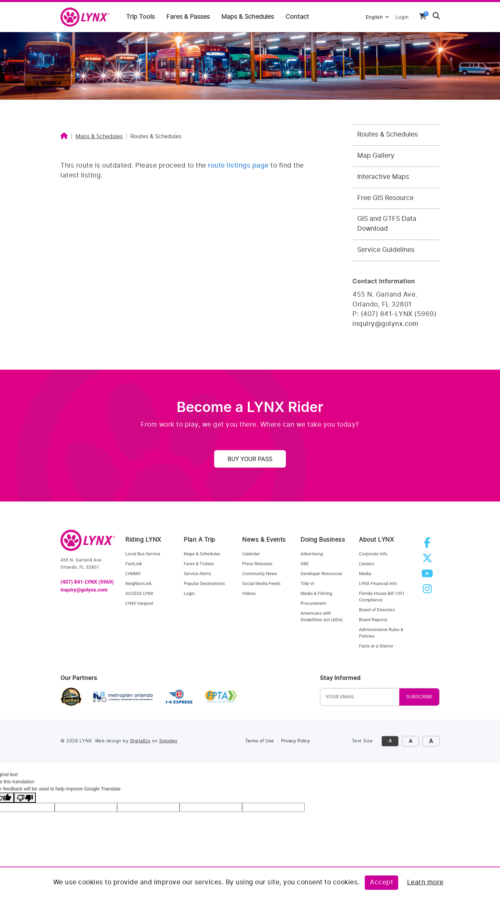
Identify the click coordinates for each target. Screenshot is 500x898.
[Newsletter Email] (366, 696)
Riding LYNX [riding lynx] (143, 540)
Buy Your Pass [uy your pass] (250, 458)
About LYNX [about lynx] (376, 540)
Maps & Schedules (247, 17)
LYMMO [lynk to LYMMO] (133, 573)
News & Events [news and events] (264, 540)
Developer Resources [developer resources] (321, 573)
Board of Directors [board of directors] (377, 609)
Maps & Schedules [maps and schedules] (202, 553)
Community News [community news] (259, 573)
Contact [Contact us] (297, 17)
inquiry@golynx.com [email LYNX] (84, 590)
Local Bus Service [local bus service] (142, 553)
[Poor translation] (25, 798)
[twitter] (428, 560)
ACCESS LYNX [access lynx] (139, 593)
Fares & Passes (188, 17)
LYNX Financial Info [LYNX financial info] (378, 583)
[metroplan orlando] (122, 697)
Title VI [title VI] (307, 583)
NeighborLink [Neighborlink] (138, 583)
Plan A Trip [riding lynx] (199, 540)
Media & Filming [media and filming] (316, 593)
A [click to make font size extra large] (431, 741)
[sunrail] (71, 697)
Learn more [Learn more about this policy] (425, 882)
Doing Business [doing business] (323, 540)
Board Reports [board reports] (373, 619)
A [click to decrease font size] (390, 741)
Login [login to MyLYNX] (402, 17)
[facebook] (428, 544)
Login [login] (189, 593)
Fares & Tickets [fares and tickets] (199, 563)
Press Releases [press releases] (257, 563)
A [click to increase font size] (411, 741)
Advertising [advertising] (312, 553)
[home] (87, 17)
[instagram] (428, 591)
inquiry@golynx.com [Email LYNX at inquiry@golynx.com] (385, 324)
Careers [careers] (366, 563)
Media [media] (365, 573)
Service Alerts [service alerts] (197, 573)
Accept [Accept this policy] (381, 882)
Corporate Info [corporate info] (373, 553)
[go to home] (87, 543)
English (377, 17)
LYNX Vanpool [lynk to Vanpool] (139, 603)
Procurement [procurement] (313, 603)
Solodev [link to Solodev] (168, 741)
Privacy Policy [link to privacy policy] (295, 741)
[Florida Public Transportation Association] (221, 697)
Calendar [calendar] (251, 553)
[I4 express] (179, 697)
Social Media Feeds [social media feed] (261, 583)
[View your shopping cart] (423, 16)
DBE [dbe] (305, 563)
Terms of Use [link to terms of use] (259, 741)
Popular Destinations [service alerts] (204, 583)
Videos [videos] (249, 593)
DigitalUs (140, 741)
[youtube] (428, 575)
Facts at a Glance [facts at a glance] (376, 645)
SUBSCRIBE (419, 697)
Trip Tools (140, 17)
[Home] (64, 136)
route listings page (238, 165)
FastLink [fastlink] (133, 563)
